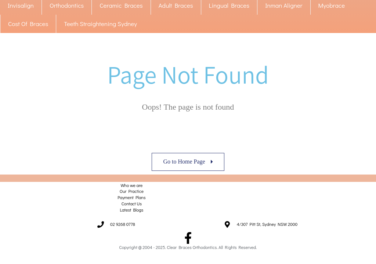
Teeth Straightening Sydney (100, 23)
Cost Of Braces (28, 23)
